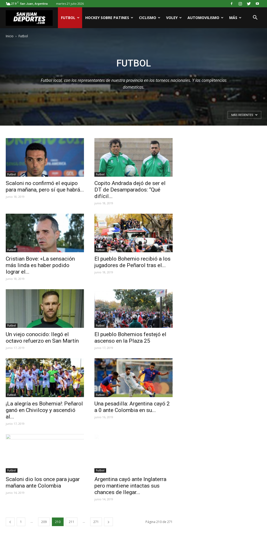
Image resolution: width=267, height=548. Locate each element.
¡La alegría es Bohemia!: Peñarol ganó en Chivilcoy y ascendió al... (44, 410)
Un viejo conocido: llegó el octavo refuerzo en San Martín (42, 337)
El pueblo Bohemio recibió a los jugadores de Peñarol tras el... (132, 262)
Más (235, 17)
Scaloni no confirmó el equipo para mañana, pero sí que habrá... (45, 186)
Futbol (70, 17)
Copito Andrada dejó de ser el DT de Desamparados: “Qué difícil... (130, 189)
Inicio (10, 36)
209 (44, 522)
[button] (255, 17)
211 (71, 522)
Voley (174, 17)
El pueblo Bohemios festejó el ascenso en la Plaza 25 (130, 337)
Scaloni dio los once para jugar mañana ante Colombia (43, 482)
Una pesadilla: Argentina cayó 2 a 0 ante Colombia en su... (132, 407)
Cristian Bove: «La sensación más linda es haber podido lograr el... (40, 265)
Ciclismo (149, 17)
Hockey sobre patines (109, 17)
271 (96, 522)
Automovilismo (205, 17)
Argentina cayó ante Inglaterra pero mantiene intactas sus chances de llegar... (130, 485)
